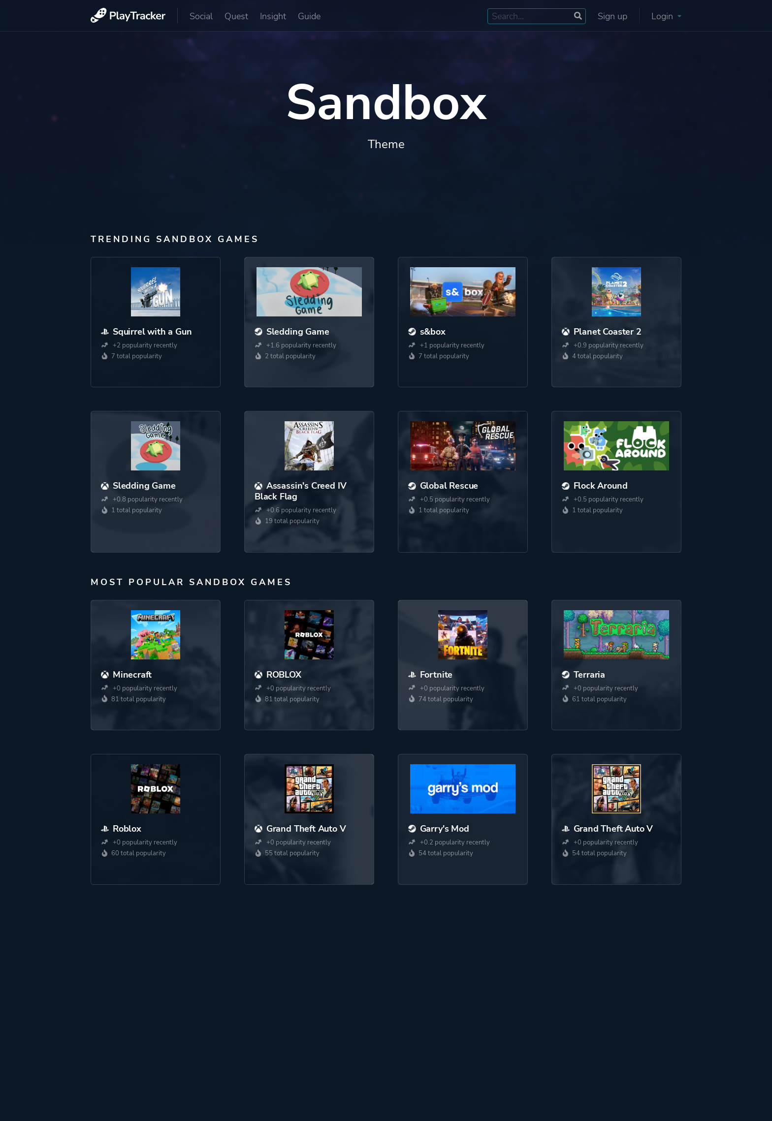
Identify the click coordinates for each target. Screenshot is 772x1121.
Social (201, 16)
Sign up (612, 16)
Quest (236, 16)
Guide (309, 16)
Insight (273, 16)
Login (666, 16)
